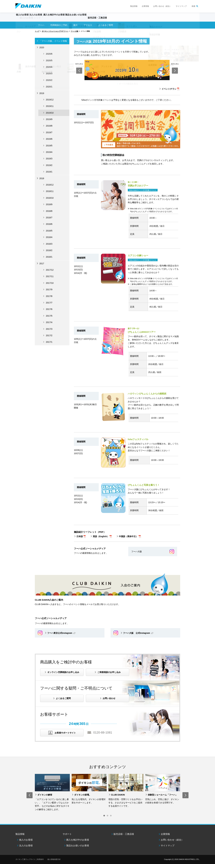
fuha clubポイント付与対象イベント (142, 190)
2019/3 (49, 158)
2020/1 (49, 86)
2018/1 (49, 257)
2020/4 (49, 67)
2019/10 (50, 113)
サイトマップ (181, 6)
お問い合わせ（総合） (162, 6)
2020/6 (49, 54)
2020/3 (49, 73)
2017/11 (50, 276)
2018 (41, 178)
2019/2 (49, 165)
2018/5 (49, 230)
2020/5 (49, 60)
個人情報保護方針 (54, 859)
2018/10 (50, 198)
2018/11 (50, 191)
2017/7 (49, 302)
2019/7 (49, 132)
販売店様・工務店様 (116, 19)
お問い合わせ (109, 698)
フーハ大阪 (74, 31)
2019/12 (50, 99)
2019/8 (49, 126)
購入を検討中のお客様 (77, 839)
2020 (41, 47)
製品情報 (133, 6)
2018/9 (49, 204)
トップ (37, 31)
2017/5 (49, 316)
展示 (75, 25)
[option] (52, 792)
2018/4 (49, 237)
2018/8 (49, 211)
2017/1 (49, 342)
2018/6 (49, 224)
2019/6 (49, 139)
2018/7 (49, 217)
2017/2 (49, 335)
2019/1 (49, 172)
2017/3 (49, 329)
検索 (193, 6)
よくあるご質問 (63, 698)
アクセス (88, 25)
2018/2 (49, 250)
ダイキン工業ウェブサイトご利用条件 (29, 859)
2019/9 (49, 119)
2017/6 (49, 309)
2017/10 (50, 283)
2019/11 (50, 106)
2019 (41, 93)
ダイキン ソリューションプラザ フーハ (55, 31)
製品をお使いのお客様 (77, 845)
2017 (41, 263)
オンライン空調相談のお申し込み (63, 672)
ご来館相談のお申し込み (109, 672)
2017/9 (49, 289)
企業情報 (145, 6)
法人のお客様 (26, 845)
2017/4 (49, 322)
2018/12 (50, 185)
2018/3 (49, 244)
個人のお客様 (26, 839)
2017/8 (49, 296)
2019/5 (49, 145)
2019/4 (49, 152)
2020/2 (49, 80)
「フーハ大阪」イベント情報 (53, 41)
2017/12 (50, 270)
